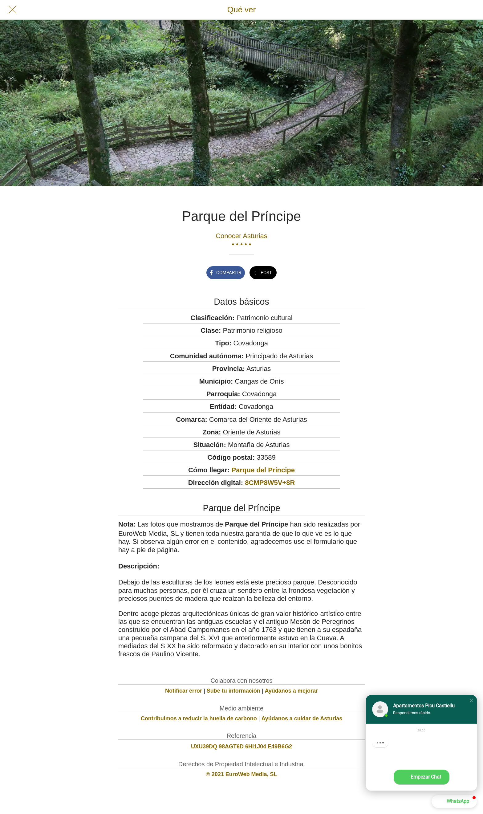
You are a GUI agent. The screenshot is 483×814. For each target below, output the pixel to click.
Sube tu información (233, 691)
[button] (471, 701)
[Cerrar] (12, 10)
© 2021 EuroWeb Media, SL (241, 774)
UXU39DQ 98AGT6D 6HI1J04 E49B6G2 (241, 746)
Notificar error (183, 691)
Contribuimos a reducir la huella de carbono (199, 718)
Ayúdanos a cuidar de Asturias (302, 718)
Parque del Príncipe (263, 470)
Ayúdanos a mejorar (291, 691)
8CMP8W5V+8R (270, 482)
